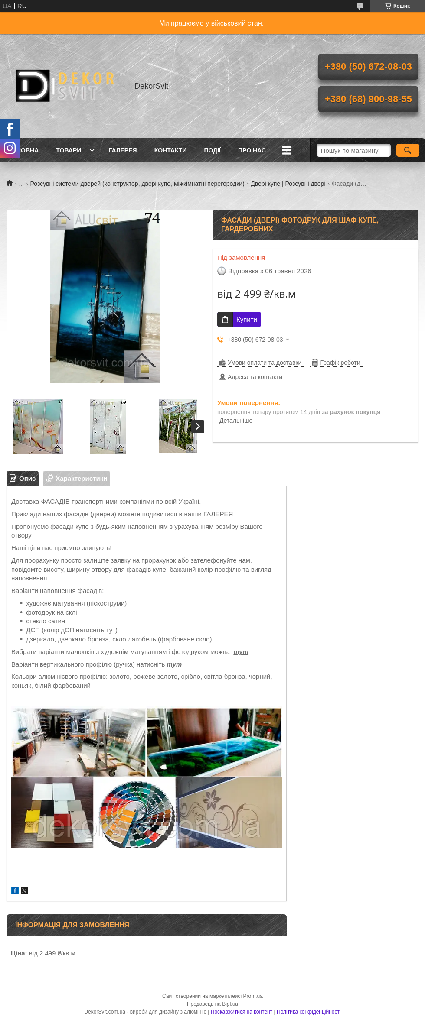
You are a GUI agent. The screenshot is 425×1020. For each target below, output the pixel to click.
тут (240, 651)
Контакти (170, 150)
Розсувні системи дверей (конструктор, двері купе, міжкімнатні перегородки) (137, 183)
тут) (112, 630)
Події (212, 150)
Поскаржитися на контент (241, 1012)
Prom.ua (253, 996)
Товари (68, 150)
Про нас (252, 150)
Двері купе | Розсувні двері (288, 183)
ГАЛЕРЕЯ (218, 514)
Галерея (122, 150)
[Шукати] (407, 150)
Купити (246, 319)
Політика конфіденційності (309, 1012)
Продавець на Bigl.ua (212, 1004)
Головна (24, 150)
